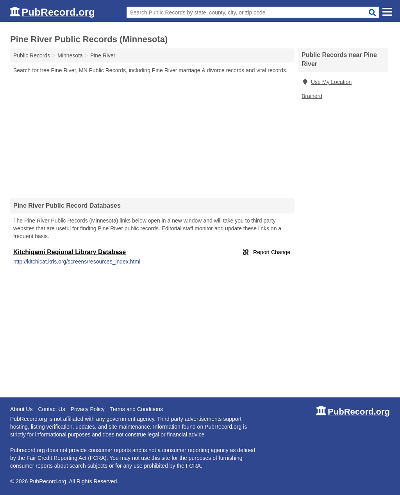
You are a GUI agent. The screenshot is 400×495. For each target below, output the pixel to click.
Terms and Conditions (136, 409)
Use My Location (327, 82)
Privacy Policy (88, 409)
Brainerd (312, 96)
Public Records (31, 55)
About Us (21, 409)
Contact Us (51, 409)
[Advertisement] (152, 136)
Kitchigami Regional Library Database (69, 252)
